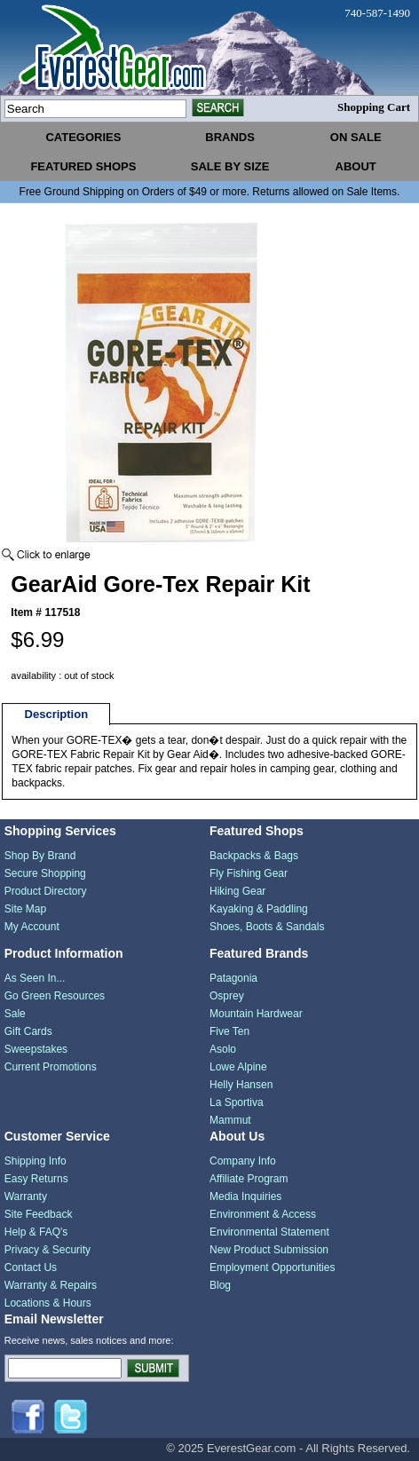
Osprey (227, 996)
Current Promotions (50, 1067)
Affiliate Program (249, 1179)
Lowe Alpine (238, 1067)
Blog (220, 1285)
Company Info (243, 1161)
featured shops (83, 166)
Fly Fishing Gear (249, 873)
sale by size (230, 166)
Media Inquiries (245, 1196)
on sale (356, 137)
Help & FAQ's (36, 1232)
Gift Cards (28, 1031)
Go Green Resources (54, 996)
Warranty (25, 1196)
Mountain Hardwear (256, 1013)
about (356, 166)
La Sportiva (237, 1102)
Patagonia (233, 978)
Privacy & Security (47, 1250)
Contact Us (30, 1267)
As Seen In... (35, 978)
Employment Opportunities (272, 1267)
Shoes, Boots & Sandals (267, 926)
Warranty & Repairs (50, 1285)
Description (57, 714)
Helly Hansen (241, 1084)
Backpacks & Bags (254, 855)
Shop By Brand (40, 855)
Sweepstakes (35, 1049)
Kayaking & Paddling (259, 909)
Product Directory (45, 891)
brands (230, 137)
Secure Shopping (45, 873)
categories (83, 137)
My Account (31, 926)
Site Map (25, 909)
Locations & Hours (47, 1303)
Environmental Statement (269, 1232)
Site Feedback (38, 1214)
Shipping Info (35, 1161)
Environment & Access (263, 1214)
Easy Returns (36, 1179)
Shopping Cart (373, 107)
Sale (15, 1013)
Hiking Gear (237, 891)
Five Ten (229, 1031)
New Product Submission (269, 1250)
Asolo (223, 1049)
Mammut (230, 1120)
